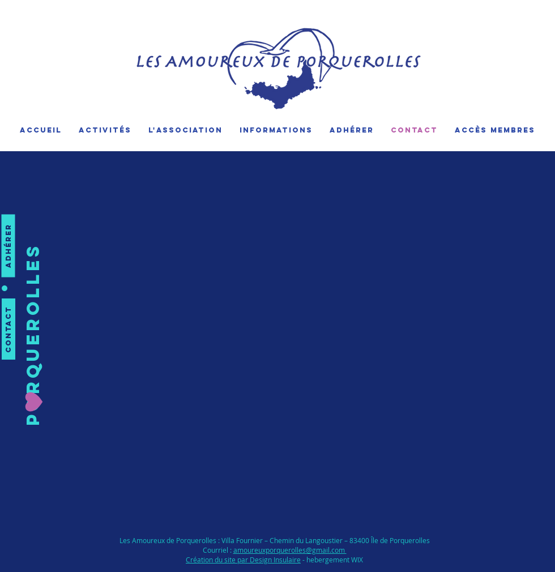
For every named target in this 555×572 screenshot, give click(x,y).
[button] (33, 334)
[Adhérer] (8, 246)
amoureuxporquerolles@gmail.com (290, 549)
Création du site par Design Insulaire (243, 559)
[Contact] (8, 329)
